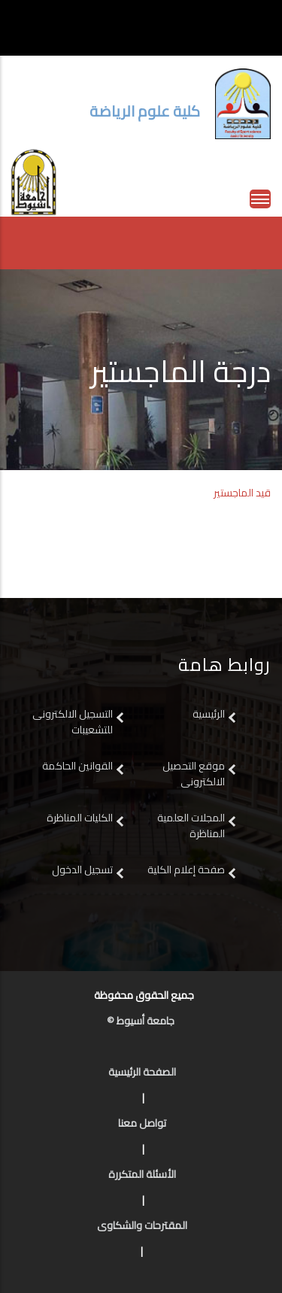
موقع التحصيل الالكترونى (193, 773)
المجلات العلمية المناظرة (191, 825)
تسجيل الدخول (82, 869)
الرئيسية (209, 714)
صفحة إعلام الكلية (186, 869)
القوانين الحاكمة (76, 765)
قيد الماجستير (242, 492)
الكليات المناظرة (80, 817)
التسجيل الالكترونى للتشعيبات (72, 721)
